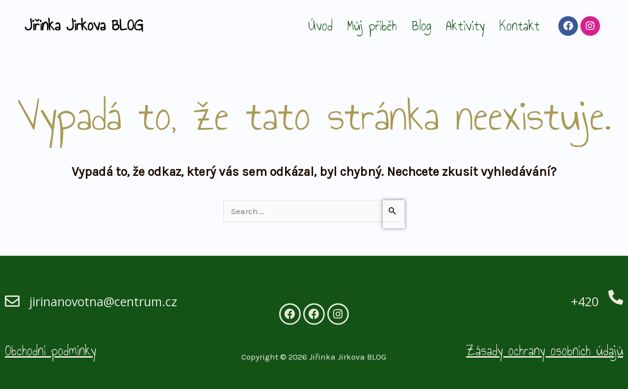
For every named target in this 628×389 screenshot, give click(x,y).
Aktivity (465, 25)
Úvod (320, 25)
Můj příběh (372, 25)
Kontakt (519, 25)
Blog (421, 25)
